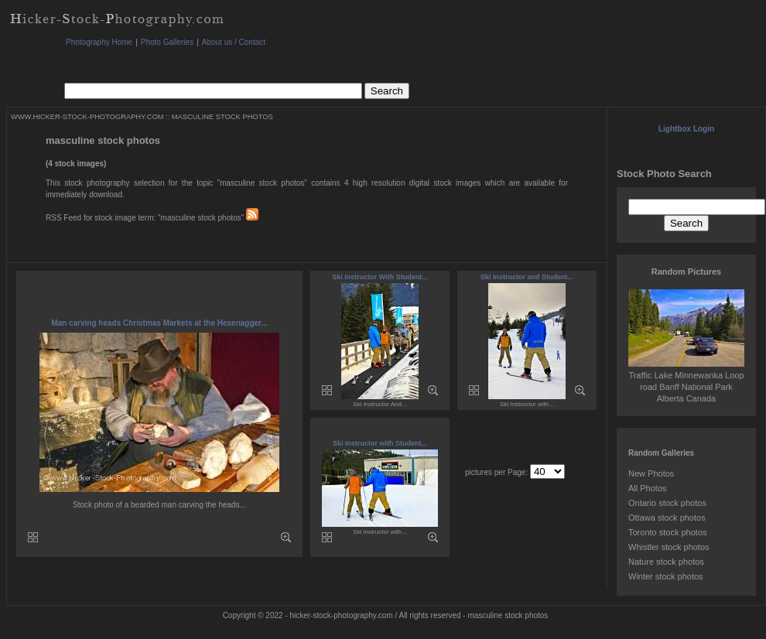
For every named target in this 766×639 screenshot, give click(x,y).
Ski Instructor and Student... (526, 277)
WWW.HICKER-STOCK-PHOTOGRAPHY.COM (87, 117)
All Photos (647, 488)
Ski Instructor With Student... (379, 277)
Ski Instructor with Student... (380, 443)
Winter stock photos (665, 576)
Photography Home (99, 42)
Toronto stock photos (667, 532)
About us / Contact (233, 42)
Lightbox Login (686, 129)
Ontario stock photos (667, 502)
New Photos (651, 473)
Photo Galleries (167, 42)
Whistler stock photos (669, 547)
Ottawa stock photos (667, 517)
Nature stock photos (666, 561)
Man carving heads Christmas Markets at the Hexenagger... (159, 323)
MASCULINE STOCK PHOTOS (222, 117)
